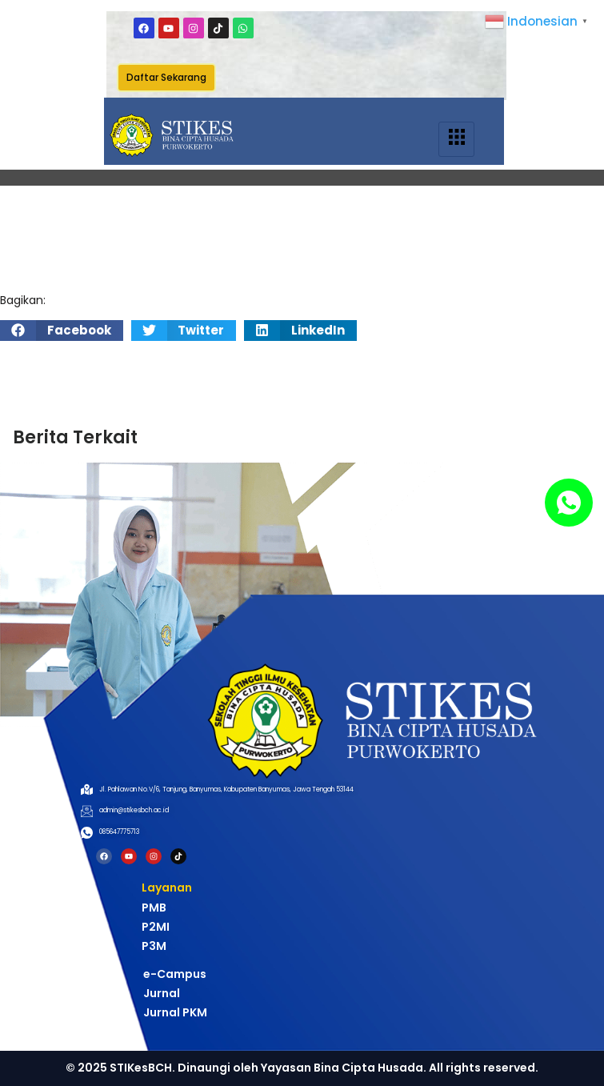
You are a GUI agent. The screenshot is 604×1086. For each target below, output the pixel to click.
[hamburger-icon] (456, 139)
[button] (61, 330)
